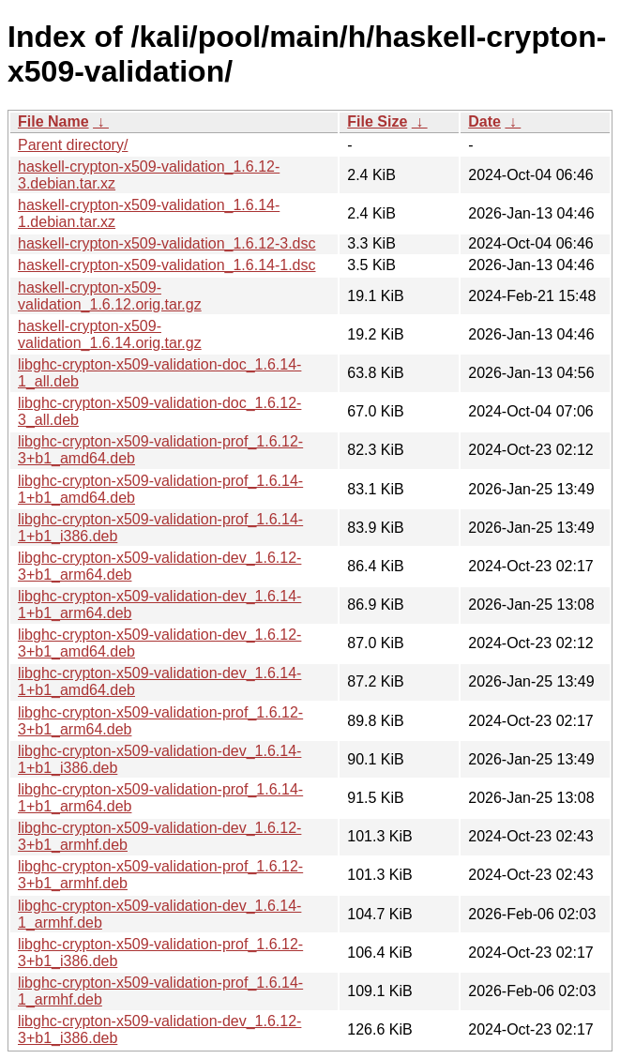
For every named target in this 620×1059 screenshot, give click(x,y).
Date (484, 121)
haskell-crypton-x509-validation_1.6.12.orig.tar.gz (110, 296)
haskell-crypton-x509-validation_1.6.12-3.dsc (167, 243)
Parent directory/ (73, 145)
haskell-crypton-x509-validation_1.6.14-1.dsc (167, 265)
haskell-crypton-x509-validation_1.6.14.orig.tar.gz (110, 334)
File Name (53, 121)
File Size (377, 121)
